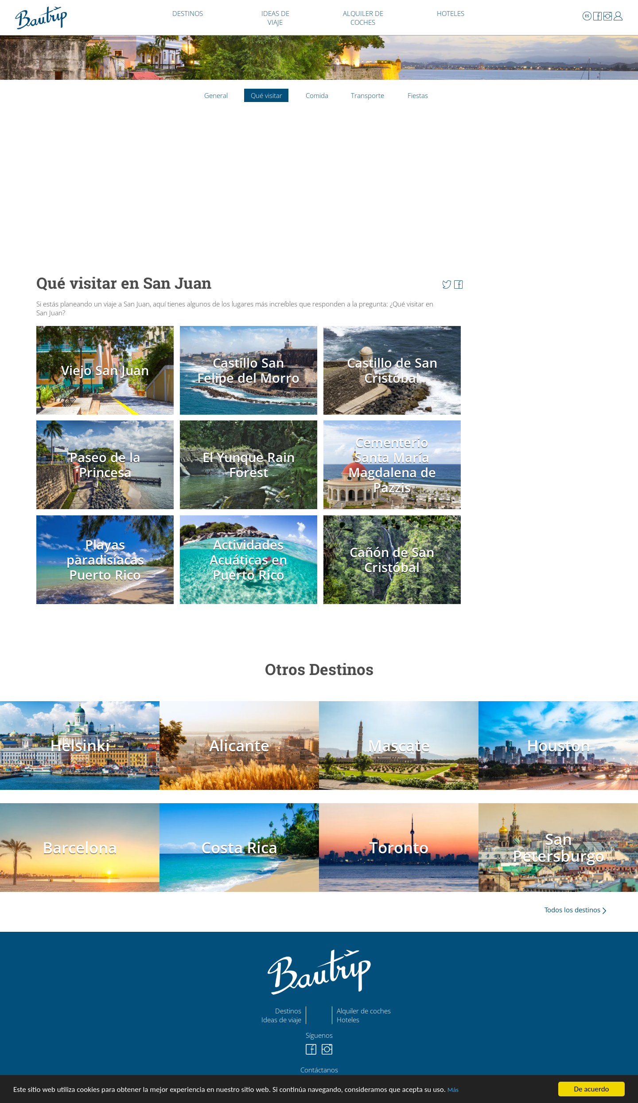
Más (453, 1090)
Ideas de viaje (281, 1019)
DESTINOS (187, 13)
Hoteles (348, 1019)
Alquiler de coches (364, 1010)
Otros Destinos (319, 669)
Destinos (288, 1010)
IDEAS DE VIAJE (275, 18)
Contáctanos (319, 1069)
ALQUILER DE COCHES (363, 18)
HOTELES (450, 13)
